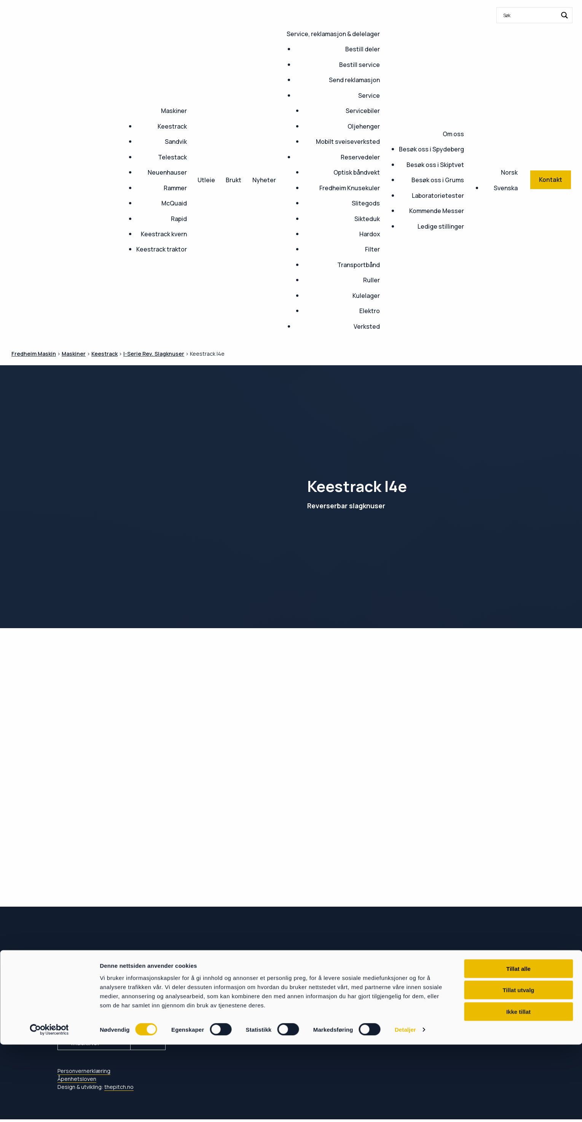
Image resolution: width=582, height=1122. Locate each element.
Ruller (371, 280)
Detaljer (405, 1107)
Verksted (367, 326)
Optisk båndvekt (356, 172)
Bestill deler (362, 49)
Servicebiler (363, 111)
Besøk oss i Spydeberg (431, 149)
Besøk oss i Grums (437, 180)
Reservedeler (360, 157)
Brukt (233, 180)
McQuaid (174, 203)
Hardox (369, 234)
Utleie (206, 180)
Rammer (175, 188)
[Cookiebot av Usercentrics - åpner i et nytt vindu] (49, 1107)
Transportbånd (358, 265)
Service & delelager (232, 1011)
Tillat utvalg (518, 1067)
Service (369, 95)
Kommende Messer (436, 211)
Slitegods (366, 203)
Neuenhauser (167, 172)
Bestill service (359, 64)
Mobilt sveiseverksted (348, 141)
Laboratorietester (438, 195)
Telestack (172, 157)
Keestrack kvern (164, 234)
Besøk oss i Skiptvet (435, 165)
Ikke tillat (518, 1088)
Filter (372, 249)
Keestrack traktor (161, 249)
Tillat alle (518, 1045)
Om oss (453, 134)
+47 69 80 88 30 (87, 996)
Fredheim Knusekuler (349, 188)
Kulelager (366, 295)
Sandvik (176, 141)
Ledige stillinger (441, 226)
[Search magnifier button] (564, 15)
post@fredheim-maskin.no (111, 1006)
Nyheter (264, 180)
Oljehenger (364, 126)
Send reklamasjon (354, 80)
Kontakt (211, 993)
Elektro (369, 311)
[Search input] (529, 15)
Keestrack (172, 126)
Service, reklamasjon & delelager (333, 34)
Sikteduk (367, 219)
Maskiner (174, 111)
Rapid (179, 219)
